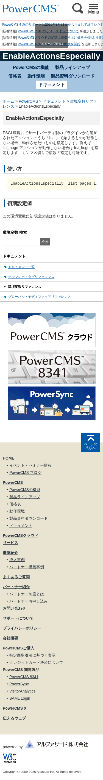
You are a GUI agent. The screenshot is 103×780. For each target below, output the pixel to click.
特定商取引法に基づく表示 (32, 655)
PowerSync (19, 684)
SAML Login (19, 698)
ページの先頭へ (90, 446)
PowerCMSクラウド (20, 535)
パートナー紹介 (16, 587)
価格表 (14, 76)
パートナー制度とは (26, 594)
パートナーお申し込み (28, 601)
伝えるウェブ (14, 718)
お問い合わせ (14, 608)
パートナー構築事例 (26, 567)
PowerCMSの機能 (31, 67)
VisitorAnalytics (22, 691)
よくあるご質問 (16, 577)
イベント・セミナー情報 (30, 465)
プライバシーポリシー (22, 628)
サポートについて (18, 618)
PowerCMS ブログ (25, 472)
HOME (8, 458)
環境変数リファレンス (24, 287)
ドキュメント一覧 (21, 267)
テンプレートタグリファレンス (31, 277)
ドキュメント (54, 101)
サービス (10, 542)
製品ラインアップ (72, 67)
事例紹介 (10, 552)
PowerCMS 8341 (23, 677)
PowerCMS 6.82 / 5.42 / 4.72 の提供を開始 (49, 44)
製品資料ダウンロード (73, 76)
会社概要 (10, 638)
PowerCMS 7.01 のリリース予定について (48, 31)
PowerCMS (28, 101)
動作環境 (36, 76)
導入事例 (17, 560)
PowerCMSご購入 (18, 648)
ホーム (8, 101)
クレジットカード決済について (36, 662)
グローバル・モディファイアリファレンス (39, 297)
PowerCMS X (14, 708)
